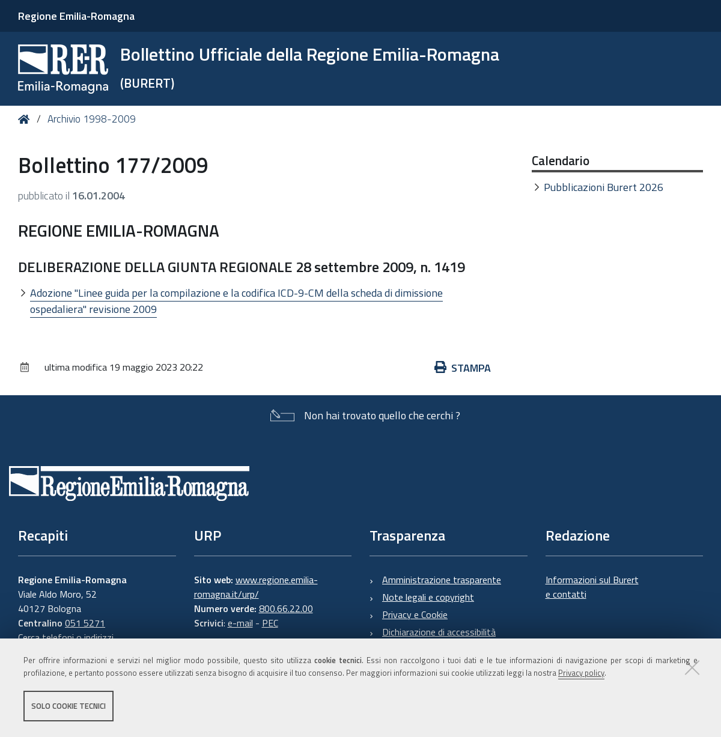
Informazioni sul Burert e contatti (592, 586)
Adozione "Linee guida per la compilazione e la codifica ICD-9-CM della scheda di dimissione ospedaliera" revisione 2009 (236, 301)
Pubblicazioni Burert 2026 (603, 187)
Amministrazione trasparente (441, 579)
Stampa (462, 368)
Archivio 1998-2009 (91, 119)
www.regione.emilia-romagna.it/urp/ (256, 586)
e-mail (240, 623)
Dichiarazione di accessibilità (439, 632)
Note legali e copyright (428, 597)
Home (26, 119)
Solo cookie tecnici (68, 706)
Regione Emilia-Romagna (76, 16)
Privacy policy (581, 673)
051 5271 (85, 623)
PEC (270, 623)
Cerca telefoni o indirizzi (66, 637)
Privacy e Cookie (415, 614)
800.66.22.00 (286, 608)
